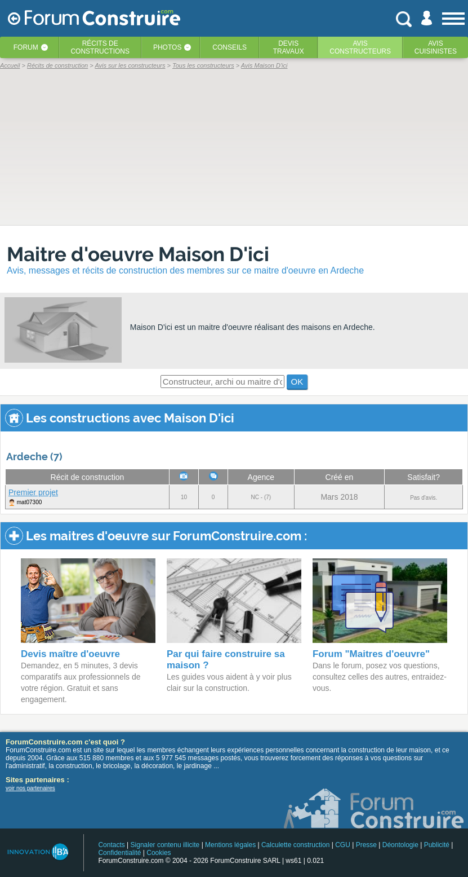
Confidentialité (119, 853)
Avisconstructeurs (360, 47)
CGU (342, 845)
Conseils (229, 47)
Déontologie (400, 845)
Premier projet (33, 492)
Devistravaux (288, 47)
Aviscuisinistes (435, 47)
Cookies (158, 853)
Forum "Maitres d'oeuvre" (371, 654)
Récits (100, 47)
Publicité (436, 845)
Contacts (111, 845)
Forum (26, 47)
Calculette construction (295, 845)
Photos (167, 47)
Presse (366, 845)
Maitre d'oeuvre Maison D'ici (138, 254)
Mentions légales (230, 845)
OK (297, 381)
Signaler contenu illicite (165, 845)
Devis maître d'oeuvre (70, 654)
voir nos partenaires (30, 788)
